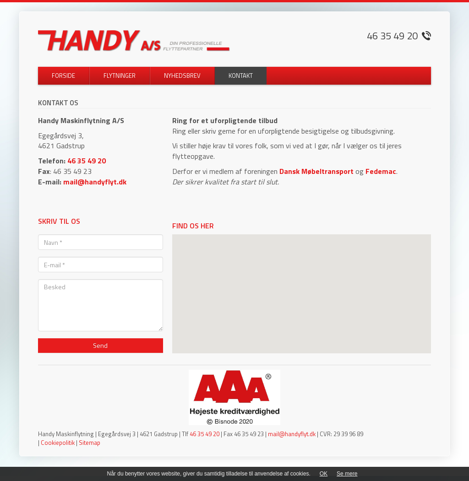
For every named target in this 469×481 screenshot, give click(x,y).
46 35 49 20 (86, 160)
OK (323, 473)
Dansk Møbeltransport (316, 171)
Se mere (347, 473)
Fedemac (380, 171)
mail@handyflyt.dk (94, 181)
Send (100, 345)
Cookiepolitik (58, 442)
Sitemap (89, 442)
